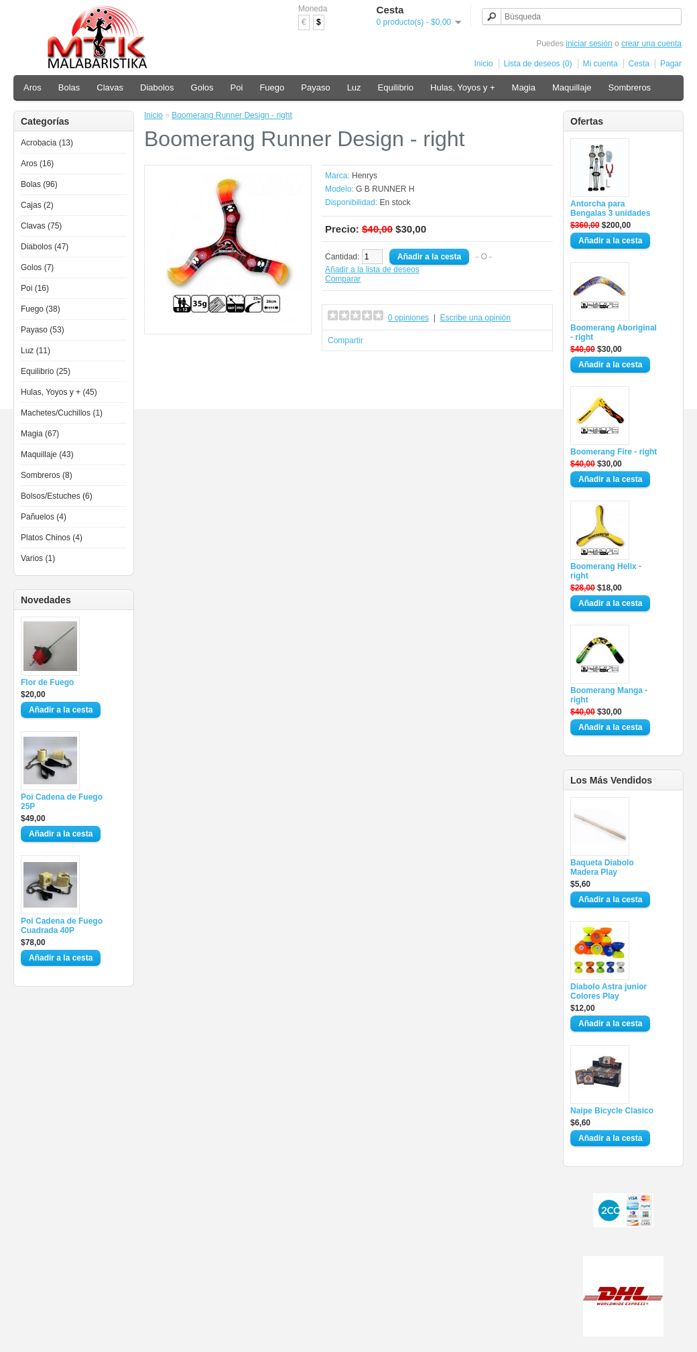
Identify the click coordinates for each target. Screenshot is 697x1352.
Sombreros (630, 87)
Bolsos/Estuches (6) (56, 496)
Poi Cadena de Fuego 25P (62, 801)
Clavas (110, 87)
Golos (202, 87)
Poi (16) (35, 288)
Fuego (271, 87)
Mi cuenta (600, 63)
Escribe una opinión (475, 317)
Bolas (69, 87)
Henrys (364, 175)
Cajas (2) (37, 205)
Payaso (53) (42, 329)
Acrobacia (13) (47, 142)
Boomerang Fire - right (613, 451)
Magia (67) (40, 433)
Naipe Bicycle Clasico (611, 1110)
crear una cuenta (651, 43)
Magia (523, 87)
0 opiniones (408, 317)
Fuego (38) (40, 309)
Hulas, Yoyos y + (462, 87)
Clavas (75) (41, 226)
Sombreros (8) (46, 475)
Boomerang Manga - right (608, 695)
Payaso (315, 87)
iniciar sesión (589, 43)
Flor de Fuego (47, 682)
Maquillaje (572, 87)
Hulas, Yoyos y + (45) (59, 392)
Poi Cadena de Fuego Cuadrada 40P (62, 925)
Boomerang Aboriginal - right (613, 332)
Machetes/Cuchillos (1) (62, 413)
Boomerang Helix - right (605, 571)
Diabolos (157, 87)
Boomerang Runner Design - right (232, 115)
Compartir (345, 340)
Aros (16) (37, 163)
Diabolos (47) (44, 246)
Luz (354, 87)
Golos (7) (37, 267)
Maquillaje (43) (47, 454)
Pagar (671, 63)
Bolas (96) (39, 184)
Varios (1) (38, 558)
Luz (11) (35, 350)
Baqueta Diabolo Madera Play (602, 867)
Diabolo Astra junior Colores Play (608, 991)
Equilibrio (396, 87)
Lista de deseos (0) (538, 63)
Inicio (483, 63)
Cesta (639, 63)
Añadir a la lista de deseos (372, 269)
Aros (32, 87)
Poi (237, 87)
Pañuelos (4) (43, 516)
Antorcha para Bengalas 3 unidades (610, 208)
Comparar (343, 279)
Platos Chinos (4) (51, 537)
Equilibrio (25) (45, 371)
